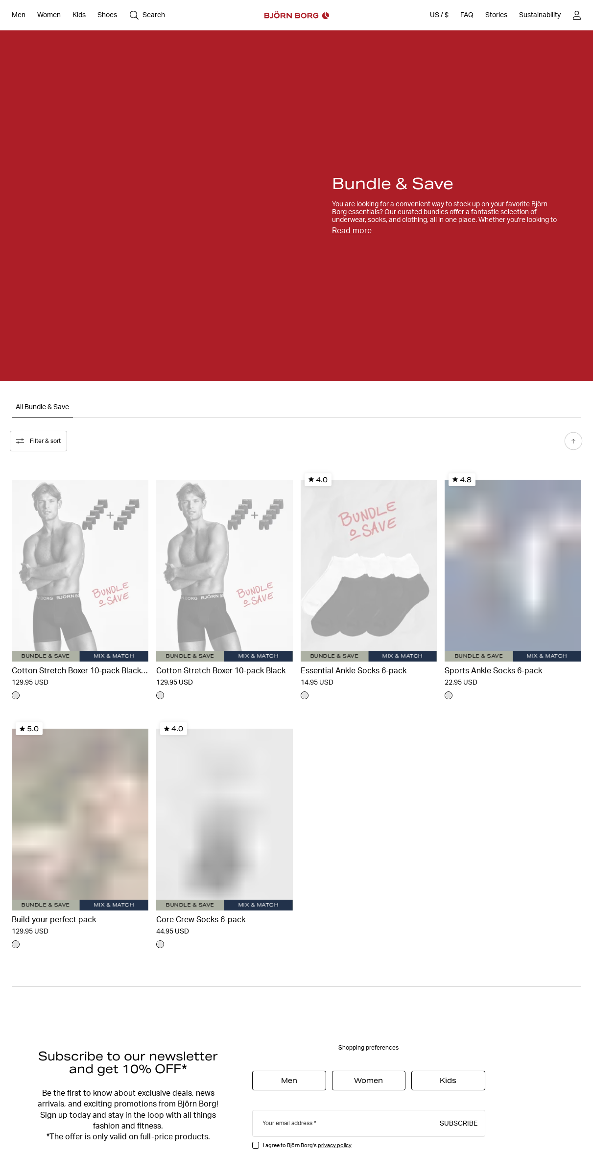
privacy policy (335, 1143)
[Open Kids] (79, 15)
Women (368, 1079)
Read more (352, 230)
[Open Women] (49, 15)
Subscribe (458, 1121)
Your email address (287, 1121)
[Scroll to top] (571, 439)
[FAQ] (466, 15)
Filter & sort (40, 439)
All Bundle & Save (42, 406)
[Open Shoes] (107, 15)
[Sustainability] (540, 15)
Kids (448, 1079)
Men (289, 1079)
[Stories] (496, 15)
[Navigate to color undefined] (16, 694)
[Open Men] (18, 15)
